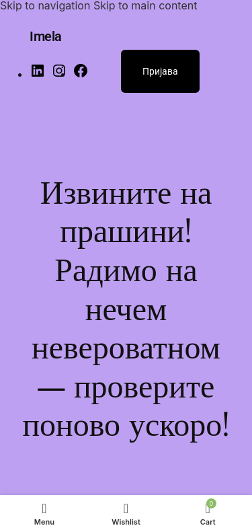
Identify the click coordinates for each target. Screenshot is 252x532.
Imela (46, 36)
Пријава (160, 71)
